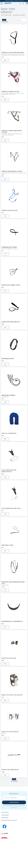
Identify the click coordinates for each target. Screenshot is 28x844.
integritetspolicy (14, 807)
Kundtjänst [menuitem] (5, 815)
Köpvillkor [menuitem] (5, 812)
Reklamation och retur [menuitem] (9, 820)
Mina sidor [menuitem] (23, 3)
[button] (1, 3)
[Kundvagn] (26, 3)
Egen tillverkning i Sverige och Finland (15, 0)
